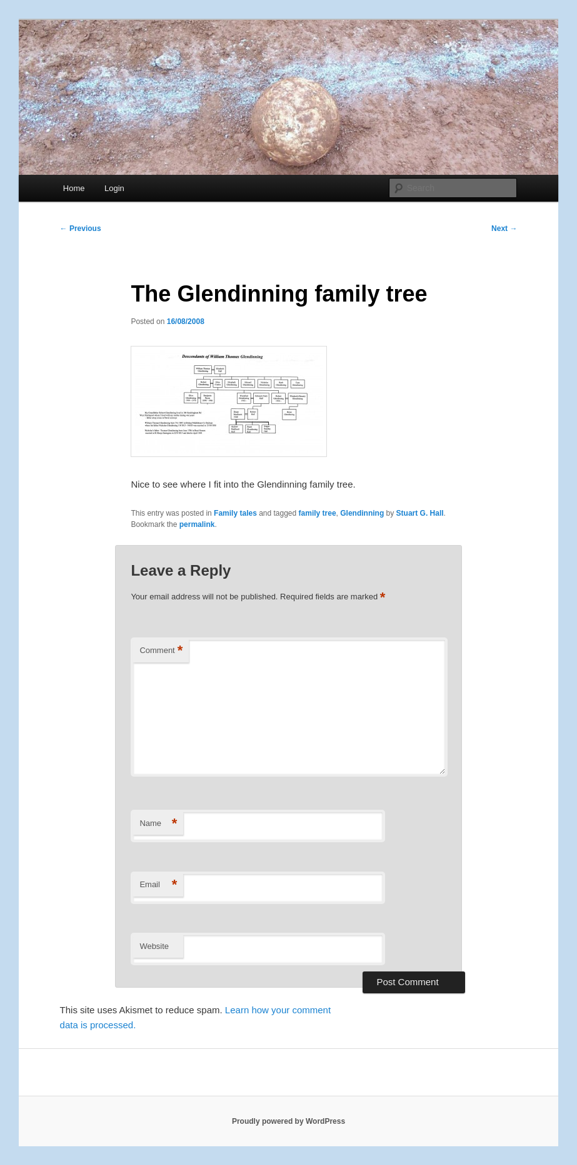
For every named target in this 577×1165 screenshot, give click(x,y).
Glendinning (362, 513)
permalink (197, 524)
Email (158, 885)
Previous (80, 228)
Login (114, 188)
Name (158, 824)
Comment (161, 651)
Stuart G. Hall (420, 513)
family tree (317, 513)
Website (154, 946)
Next (504, 228)
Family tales (235, 513)
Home (74, 188)
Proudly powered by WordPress (288, 1121)
